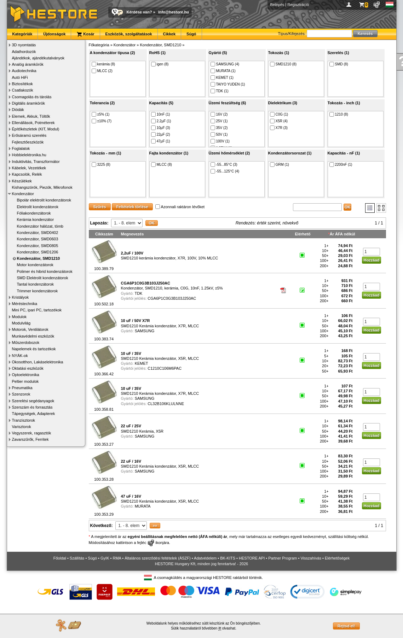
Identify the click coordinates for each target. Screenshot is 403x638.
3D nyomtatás (24, 45)
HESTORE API (252, 558)
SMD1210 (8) (283, 64)
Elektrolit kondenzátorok (37, 207)
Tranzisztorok (23, 420)
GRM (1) (279, 164)
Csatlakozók (22, 90)
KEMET (141, 363)
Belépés (277, 4)
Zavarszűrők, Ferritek (30, 439)
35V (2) (219, 128)
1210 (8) (338, 114)
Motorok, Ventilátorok (30, 329)
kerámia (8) (103, 64)
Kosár (85, 34)
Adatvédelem (205, 558)
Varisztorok (21, 427)
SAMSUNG (145, 331)
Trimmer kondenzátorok (37, 291)
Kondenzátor (23, 194)
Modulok (19, 317)
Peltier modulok (25, 381)
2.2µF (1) (161, 121)
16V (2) (219, 114)
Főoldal (59, 558)
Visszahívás (310, 558)
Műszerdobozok (26, 342)
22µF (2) (160, 134)
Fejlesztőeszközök (28, 142)
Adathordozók (24, 51)
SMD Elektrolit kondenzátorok (42, 278)
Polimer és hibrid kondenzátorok (45, 271)
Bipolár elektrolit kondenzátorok (44, 200)
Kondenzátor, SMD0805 (37, 246)
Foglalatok (21, 148)
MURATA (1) (223, 71)
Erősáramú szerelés (29, 135)
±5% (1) (101, 114)
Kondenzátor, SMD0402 (37, 232)
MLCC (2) (102, 71)
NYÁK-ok (20, 355)
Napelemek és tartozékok (34, 349)
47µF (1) (160, 141)
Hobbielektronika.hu (29, 155)
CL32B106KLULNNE (166, 404)
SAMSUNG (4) (225, 64)
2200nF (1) (340, 164)
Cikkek (169, 34)
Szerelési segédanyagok (33, 401)
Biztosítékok (22, 84)
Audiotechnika (24, 71)
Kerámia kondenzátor (35, 219)
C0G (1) (279, 114)
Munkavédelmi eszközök (33, 336)
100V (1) (220, 141)
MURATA (143, 506)
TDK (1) (220, 91)
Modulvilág (21, 323)
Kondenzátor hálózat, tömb (40, 226)
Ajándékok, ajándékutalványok (38, 58)
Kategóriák (22, 34)
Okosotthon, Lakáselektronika (37, 362)
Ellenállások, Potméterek (33, 123)
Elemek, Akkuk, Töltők (31, 116)
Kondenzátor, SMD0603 (37, 239)
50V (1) (219, 134)
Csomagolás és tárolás (32, 97)
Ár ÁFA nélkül (342, 234)
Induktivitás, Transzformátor (36, 161)
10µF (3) (160, 128)
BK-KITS (227, 558)
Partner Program (282, 558)
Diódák (18, 109)
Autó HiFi (20, 77)
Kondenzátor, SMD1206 (37, 252)
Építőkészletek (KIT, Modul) (35, 129)
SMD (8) (338, 64)
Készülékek (22, 181)
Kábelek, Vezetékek (29, 168)
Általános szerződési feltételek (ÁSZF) (157, 558)
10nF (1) (160, 114)
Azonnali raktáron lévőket (180, 207)
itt (219, 628)
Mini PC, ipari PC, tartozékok (37, 310)
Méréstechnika (25, 304)
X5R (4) (279, 121)
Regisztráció (298, 4)
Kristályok (20, 297)
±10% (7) (102, 121)
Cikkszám (104, 234)
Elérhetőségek (337, 558)
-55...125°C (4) (225, 171)
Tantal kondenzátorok (35, 284)
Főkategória (99, 45)
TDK (138, 293)
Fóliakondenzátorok (34, 213)
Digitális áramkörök (28, 103)
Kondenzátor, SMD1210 (38, 258)
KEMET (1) (222, 78)
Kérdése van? (139, 12)
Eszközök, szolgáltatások (128, 34)
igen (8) (160, 64)
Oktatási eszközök (28, 368)
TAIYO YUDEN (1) (228, 84)
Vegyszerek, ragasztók (31, 433)
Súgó (191, 34)
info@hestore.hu (173, 12)
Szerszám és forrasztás (32, 407)
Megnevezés (132, 234)
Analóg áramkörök (28, 64)
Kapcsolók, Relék (27, 174)
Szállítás (77, 558)
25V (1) (219, 121)
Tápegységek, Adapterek (33, 413)
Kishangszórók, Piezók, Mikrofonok (42, 187)
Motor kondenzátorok (35, 265)
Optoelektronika (25, 375)
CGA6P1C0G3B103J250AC (172, 298)
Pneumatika (22, 388)
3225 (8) (101, 164)
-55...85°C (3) (224, 164)
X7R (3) (279, 128)
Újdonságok (54, 34)
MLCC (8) (161, 164)
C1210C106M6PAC (165, 368)
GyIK (104, 558)
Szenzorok (21, 394)
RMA (117, 558)
